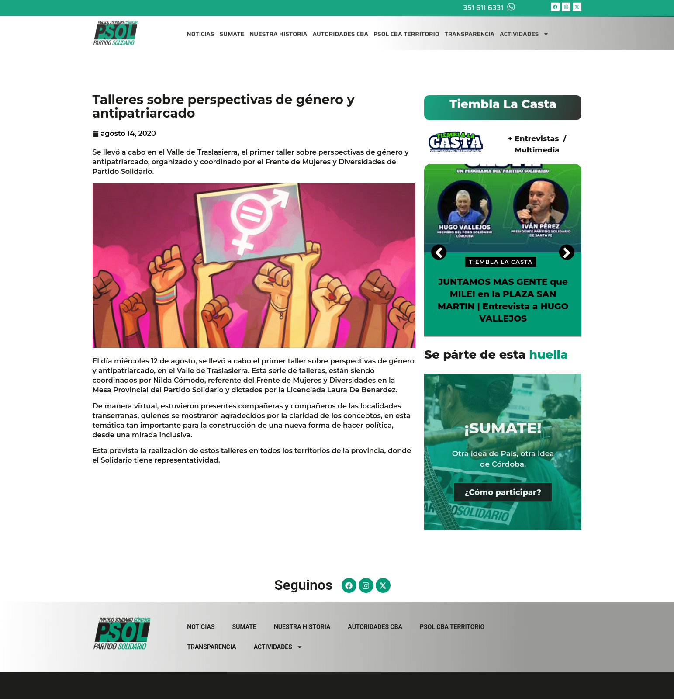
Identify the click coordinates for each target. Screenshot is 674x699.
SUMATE (232, 29)
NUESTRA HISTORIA (278, 29)
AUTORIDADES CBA (340, 29)
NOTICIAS (200, 29)
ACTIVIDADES (525, 29)
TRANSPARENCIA (469, 29)
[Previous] (438, 252)
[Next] (566, 252)
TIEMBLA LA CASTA (500, 261)
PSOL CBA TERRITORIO (406, 29)
